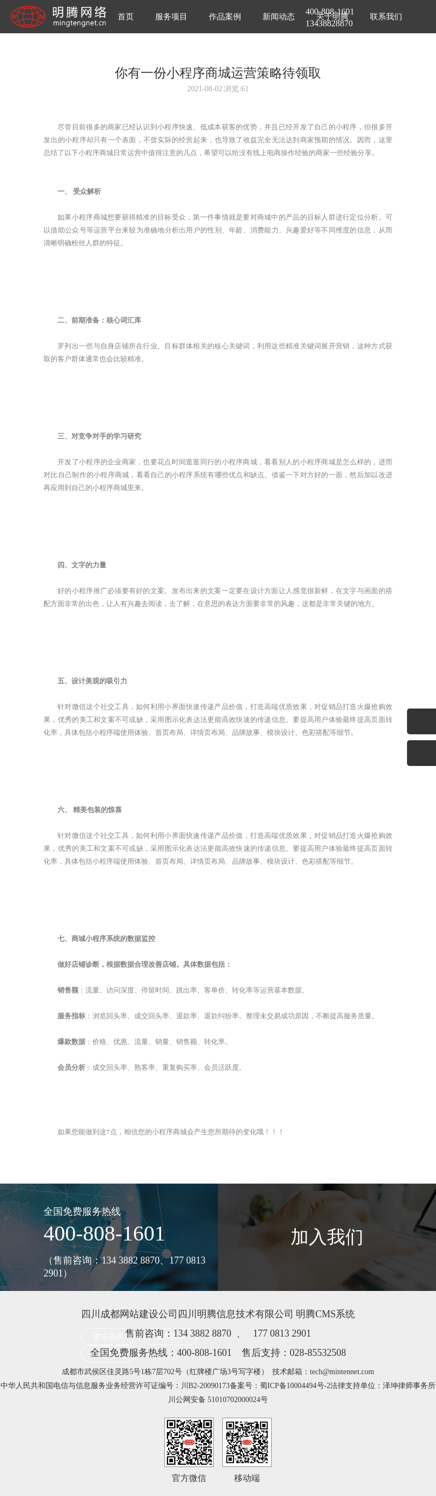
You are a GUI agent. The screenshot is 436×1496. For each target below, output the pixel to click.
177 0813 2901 (282, 1333)
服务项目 (171, 16)
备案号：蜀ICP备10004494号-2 (280, 1386)
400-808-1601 (104, 1233)
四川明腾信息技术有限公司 (236, 1314)
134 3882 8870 (202, 1333)
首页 (126, 16)
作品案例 (225, 16)
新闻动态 (279, 16)
